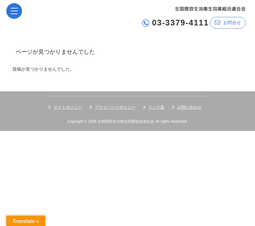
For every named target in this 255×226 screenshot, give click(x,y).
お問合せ (228, 22)
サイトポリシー (67, 107)
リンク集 (156, 107)
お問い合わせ (189, 107)
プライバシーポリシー (115, 107)
